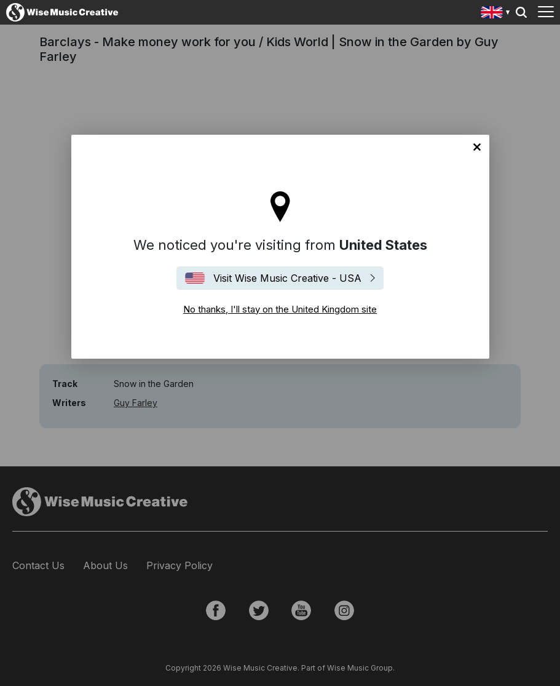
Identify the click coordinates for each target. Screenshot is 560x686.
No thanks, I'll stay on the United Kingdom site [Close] (477, 147)
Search (521, 12)
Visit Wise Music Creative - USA (287, 278)
